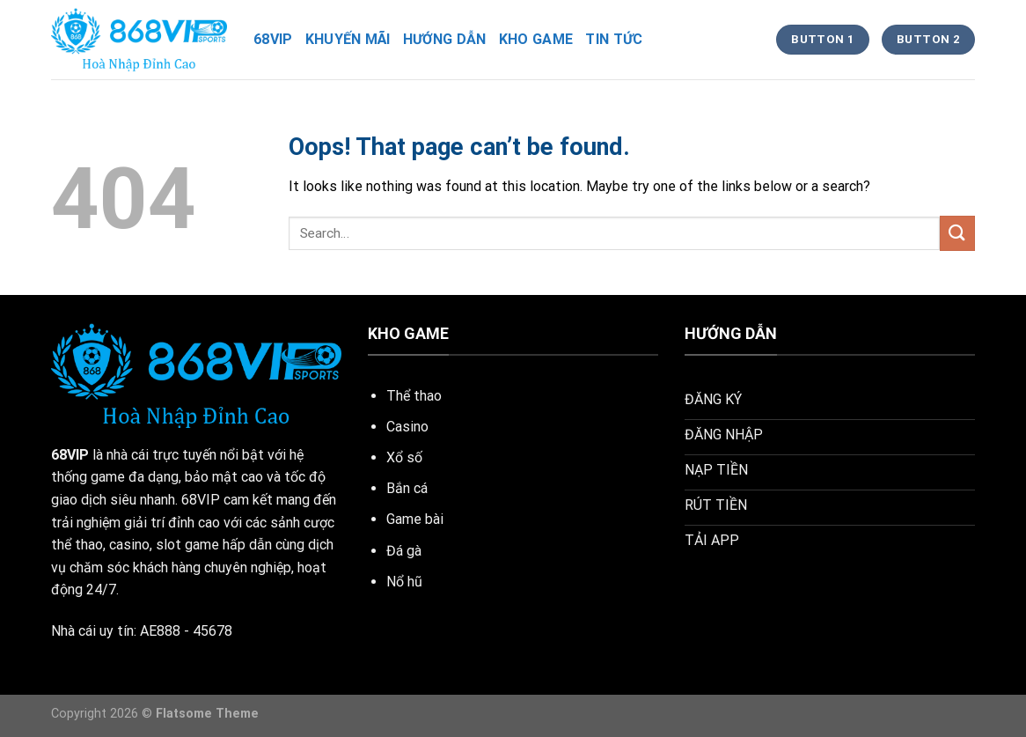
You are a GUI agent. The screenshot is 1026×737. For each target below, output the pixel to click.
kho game (536, 39)
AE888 (160, 631)
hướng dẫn (445, 39)
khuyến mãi (348, 39)
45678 (212, 631)
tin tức (613, 39)
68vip (273, 39)
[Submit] (957, 233)
